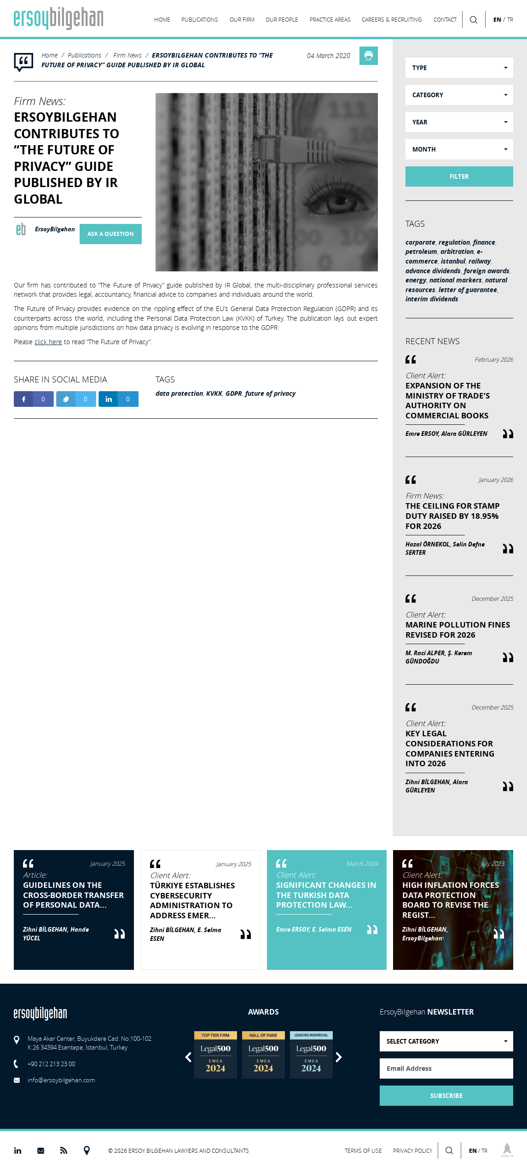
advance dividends (433, 271)
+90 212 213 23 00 (51, 1064)
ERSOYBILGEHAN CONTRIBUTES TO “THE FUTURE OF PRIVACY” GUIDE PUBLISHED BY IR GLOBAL (157, 60)
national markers (455, 280)
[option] (216, 1055)
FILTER (459, 176)
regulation (454, 242)
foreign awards (487, 271)
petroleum (421, 251)
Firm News (127, 55)
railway (480, 261)
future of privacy (270, 393)
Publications (84, 55)
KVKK (214, 393)
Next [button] (339, 1057)
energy (415, 280)
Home (49, 55)
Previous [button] (188, 1057)
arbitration (457, 251)
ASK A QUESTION (110, 234)
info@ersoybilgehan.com (61, 1080)
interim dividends (431, 299)
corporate (420, 242)
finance (484, 242)
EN (497, 19)
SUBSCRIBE (446, 1096)
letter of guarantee (468, 289)
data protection (179, 393)
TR (510, 19)
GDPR (234, 393)
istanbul (453, 261)
